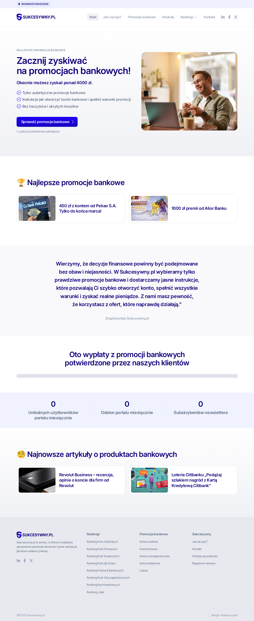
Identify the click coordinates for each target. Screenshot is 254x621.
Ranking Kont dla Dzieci (101, 563)
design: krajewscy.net (224, 615)
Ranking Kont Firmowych (102, 549)
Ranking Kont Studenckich (103, 556)
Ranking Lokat (95, 592)
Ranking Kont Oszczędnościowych (108, 577)
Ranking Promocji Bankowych (105, 570)
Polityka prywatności (205, 556)
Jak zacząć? (199, 541)
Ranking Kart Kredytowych (103, 584)
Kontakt (197, 549)
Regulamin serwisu (204, 563)
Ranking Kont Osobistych (102, 541)
